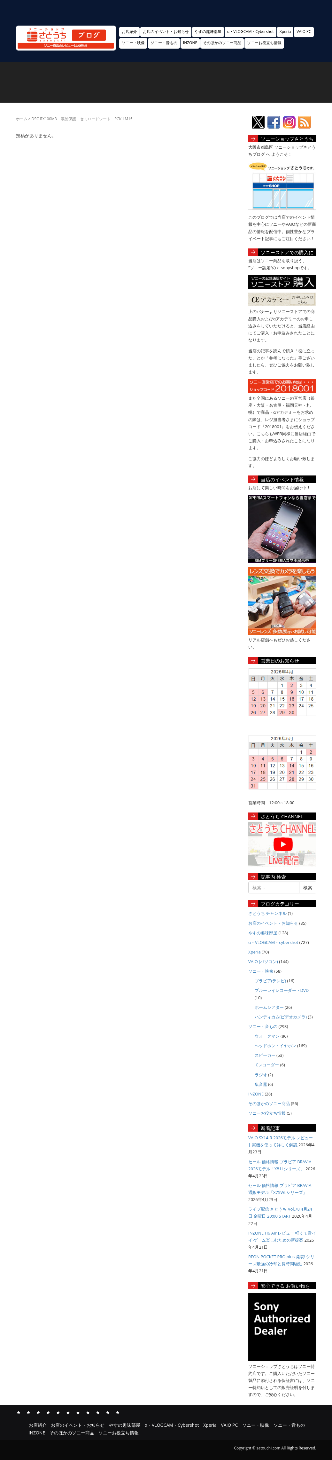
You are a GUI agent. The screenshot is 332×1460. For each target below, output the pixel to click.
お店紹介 (129, 31)
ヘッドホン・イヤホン (275, 1045)
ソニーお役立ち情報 (264, 42)
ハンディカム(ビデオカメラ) (281, 1017)
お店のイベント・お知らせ (166, 31)
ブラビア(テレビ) (270, 981)
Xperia (285, 31)
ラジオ (261, 1075)
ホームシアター (269, 1007)
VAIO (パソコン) (263, 961)
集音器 (261, 1084)
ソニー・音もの (164, 42)
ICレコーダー (267, 1065)
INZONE (190, 42)
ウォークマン (267, 1036)
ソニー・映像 (133, 42)
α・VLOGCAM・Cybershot (250, 31)
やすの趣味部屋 (208, 31)
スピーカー (265, 1055)
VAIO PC (304, 31)
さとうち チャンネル (267, 913)
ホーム (21, 119)
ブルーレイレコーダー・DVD (282, 990)
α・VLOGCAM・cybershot (273, 942)
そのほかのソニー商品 (222, 42)
